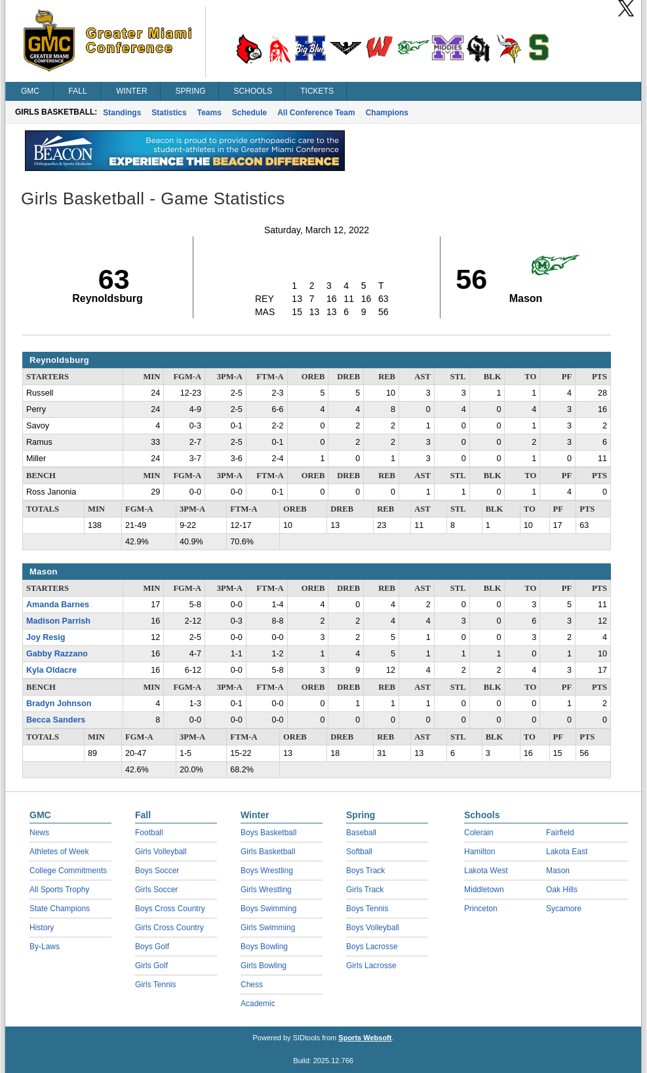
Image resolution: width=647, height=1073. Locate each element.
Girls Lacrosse (371, 965)
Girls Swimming (268, 927)
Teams (209, 112)
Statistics (168, 112)
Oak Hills (562, 889)
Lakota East (566, 851)
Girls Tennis (155, 984)
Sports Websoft (364, 1038)
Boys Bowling (264, 946)
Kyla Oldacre (51, 670)
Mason (558, 870)
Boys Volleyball (372, 927)
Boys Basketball (268, 832)
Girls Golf (151, 965)
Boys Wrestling (267, 870)
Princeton (481, 908)
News (39, 832)
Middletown (484, 889)
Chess (252, 984)
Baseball (361, 832)
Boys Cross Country (170, 908)
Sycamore (563, 908)
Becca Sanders (55, 720)
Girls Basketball (268, 851)
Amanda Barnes (57, 604)
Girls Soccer (156, 889)
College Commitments (68, 870)
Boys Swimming (268, 908)
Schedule (249, 112)
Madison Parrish (58, 621)
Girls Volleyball (161, 851)
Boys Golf (152, 946)
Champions (387, 112)
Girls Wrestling (266, 889)
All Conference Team (316, 112)
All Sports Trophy (59, 889)
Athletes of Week (59, 851)
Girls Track (364, 889)
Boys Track (365, 870)
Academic (258, 1003)
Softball (359, 851)
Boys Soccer (157, 870)
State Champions (59, 908)
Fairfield (560, 832)
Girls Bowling (263, 965)
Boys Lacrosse (372, 946)
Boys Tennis (367, 908)
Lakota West (485, 870)
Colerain (479, 832)
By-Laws (44, 946)
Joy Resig (46, 637)
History (41, 927)
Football (149, 832)
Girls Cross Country (169, 927)
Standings (122, 112)
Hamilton (479, 851)
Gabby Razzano (57, 653)
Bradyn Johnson (58, 703)
